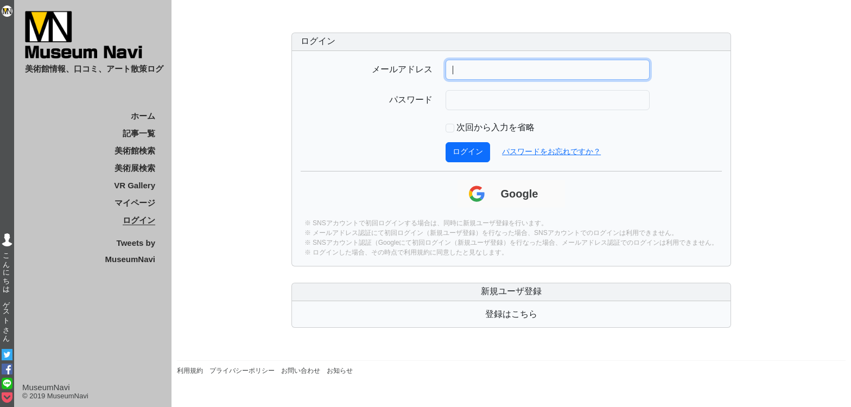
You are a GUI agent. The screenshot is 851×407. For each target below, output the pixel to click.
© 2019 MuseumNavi (55, 396)
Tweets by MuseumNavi (130, 251)
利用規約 (417, 252)
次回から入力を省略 (495, 128)
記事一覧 (139, 133)
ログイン (139, 220)
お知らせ (340, 370)
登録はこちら (511, 314)
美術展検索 (135, 168)
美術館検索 (135, 150)
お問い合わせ (300, 370)
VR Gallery (134, 185)
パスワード (411, 100)
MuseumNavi (46, 387)
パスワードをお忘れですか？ (551, 152)
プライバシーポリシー (242, 370)
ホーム (143, 115)
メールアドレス (402, 70)
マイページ (135, 202)
